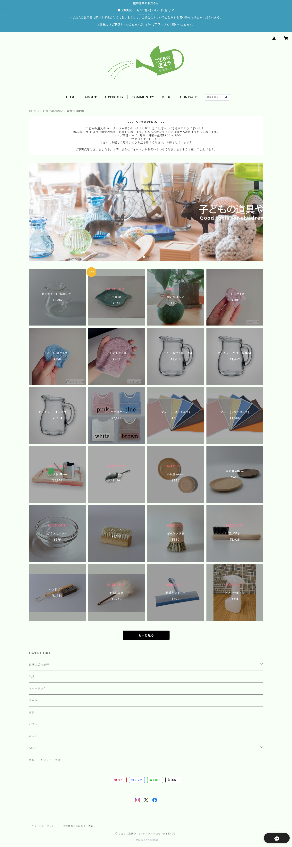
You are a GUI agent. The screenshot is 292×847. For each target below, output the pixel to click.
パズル (33, 724)
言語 (32, 712)
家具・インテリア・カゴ (45, 760)
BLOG (167, 97)
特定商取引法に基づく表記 (78, 825)
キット (33, 736)
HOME (71, 97)
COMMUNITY (143, 97)
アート (33, 700)
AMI (32, 748)
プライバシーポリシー (44, 825)
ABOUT (91, 97)
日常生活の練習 (53, 111)
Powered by (146, 839)
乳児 (32, 676)
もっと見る (146, 635)
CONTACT (188, 97)
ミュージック (37, 688)
